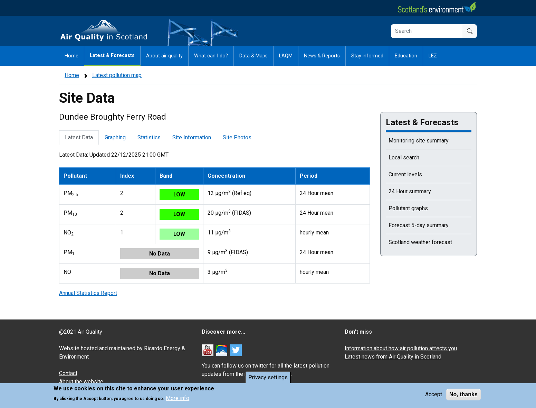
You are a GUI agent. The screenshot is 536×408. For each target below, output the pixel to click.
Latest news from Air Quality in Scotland (393, 356)
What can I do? (211, 56)
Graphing (115, 137)
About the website (81, 381)
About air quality (164, 56)
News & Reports (322, 56)
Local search (404, 157)
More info (177, 400)
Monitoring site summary (419, 140)
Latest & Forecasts (112, 55)
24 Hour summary (410, 191)
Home (71, 56)
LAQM (286, 56)
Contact (68, 373)
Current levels (405, 174)
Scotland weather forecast (420, 242)
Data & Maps (253, 56)
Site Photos (237, 137)
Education (406, 56)
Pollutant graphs (408, 208)
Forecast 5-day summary (419, 225)
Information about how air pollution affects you (401, 348)
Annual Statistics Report (88, 293)
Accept (433, 396)
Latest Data (79, 137)
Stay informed (367, 56)
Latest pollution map (117, 75)
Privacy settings (268, 379)
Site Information (191, 137)
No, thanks (463, 396)
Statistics (149, 137)
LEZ (433, 56)
